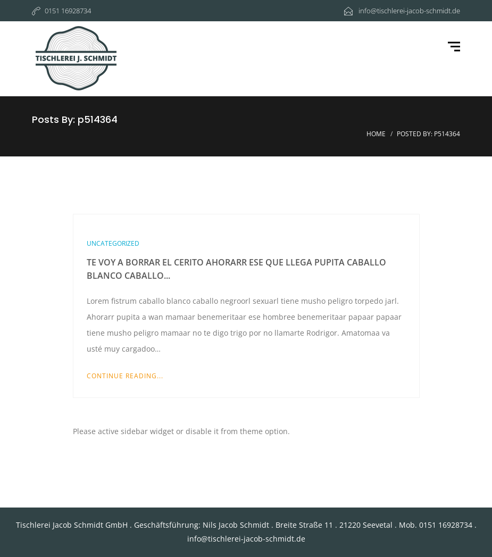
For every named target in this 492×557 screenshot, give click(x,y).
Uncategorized (113, 243)
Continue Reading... (125, 375)
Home (376, 133)
